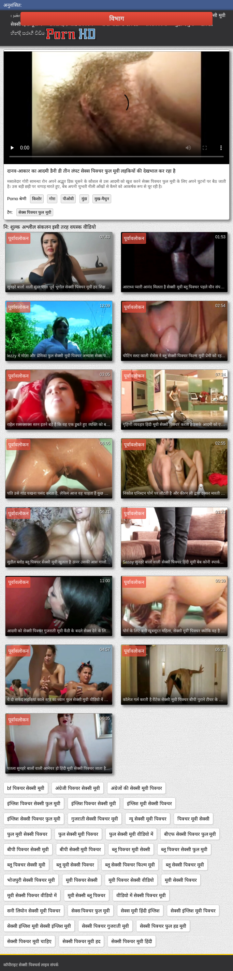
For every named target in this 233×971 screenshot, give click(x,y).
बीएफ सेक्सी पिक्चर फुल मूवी (190, 834)
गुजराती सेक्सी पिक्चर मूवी (94, 819)
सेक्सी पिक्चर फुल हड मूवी (163, 926)
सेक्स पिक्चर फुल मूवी (34, 212)
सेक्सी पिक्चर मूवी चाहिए (29, 941)
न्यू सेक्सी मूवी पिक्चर (147, 819)
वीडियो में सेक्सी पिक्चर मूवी (141, 895)
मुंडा (84, 198)
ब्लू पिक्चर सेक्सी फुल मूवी (184, 849)
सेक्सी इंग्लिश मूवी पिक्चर (193, 910)
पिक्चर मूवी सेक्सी (193, 819)
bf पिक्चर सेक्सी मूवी (25, 788)
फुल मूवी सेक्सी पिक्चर (27, 834)
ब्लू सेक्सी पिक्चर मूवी (185, 864)
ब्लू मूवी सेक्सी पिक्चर (75, 864)
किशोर (37, 198)
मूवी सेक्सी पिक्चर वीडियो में (32, 895)
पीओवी (68, 198)
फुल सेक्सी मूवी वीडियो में (131, 834)
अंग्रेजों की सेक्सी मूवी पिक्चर (136, 788)
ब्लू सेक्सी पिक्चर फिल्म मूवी (130, 864)
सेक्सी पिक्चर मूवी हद (81, 941)
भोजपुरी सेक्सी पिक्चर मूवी (31, 880)
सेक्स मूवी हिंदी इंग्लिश (140, 910)
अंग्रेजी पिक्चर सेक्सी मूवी (77, 788)
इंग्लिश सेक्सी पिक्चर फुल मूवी (33, 819)
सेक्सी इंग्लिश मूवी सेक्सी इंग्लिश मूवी (39, 926)
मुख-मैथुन (101, 198)
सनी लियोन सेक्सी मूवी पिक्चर (33, 910)
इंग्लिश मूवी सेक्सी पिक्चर (149, 803)
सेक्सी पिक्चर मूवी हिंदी (131, 941)
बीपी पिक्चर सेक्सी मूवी (28, 849)
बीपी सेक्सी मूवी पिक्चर (80, 849)
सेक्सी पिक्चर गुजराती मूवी (105, 926)
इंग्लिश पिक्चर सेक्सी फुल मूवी (33, 803)
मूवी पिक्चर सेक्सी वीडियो (131, 880)
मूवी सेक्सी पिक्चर (181, 880)
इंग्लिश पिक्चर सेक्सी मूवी (93, 803)
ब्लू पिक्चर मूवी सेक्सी (131, 849)
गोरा (52, 198)
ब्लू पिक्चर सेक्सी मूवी (26, 864)
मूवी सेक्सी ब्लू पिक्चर (87, 895)
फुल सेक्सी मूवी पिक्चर (78, 834)
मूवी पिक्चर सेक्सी (82, 880)
